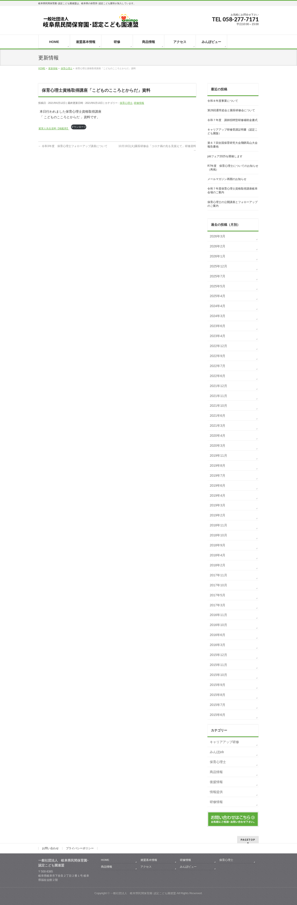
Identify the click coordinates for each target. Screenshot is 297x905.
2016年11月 (218, 615)
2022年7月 (217, 366)
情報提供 (216, 792)
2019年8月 (217, 465)
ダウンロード (78, 126)
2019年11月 (218, 455)
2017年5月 (217, 595)
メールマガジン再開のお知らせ (226, 179)
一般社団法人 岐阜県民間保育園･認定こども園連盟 (143, 893)
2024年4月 (217, 306)
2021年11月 (218, 396)
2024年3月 (217, 316)
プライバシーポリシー (80, 848)
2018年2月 (217, 565)
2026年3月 (217, 236)
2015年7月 (217, 705)
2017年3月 (217, 605)
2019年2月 (217, 515)
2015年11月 (218, 665)
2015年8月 (217, 695)
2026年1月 (217, 256)
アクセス (146, 866)
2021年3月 (217, 425)
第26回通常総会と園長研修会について (231, 110)
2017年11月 (218, 575)
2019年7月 (217, 475)
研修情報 (139, 103)
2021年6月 (217, 415)
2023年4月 (217, 336)
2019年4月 (217, 495)
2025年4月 (217, 296)
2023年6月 (217, 326)
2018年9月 (217, 545)
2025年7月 (217, 276)
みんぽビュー (188, 866)
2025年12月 (218, 266)
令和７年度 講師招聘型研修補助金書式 (232, 120)
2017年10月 (218, 585)
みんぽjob (217, 752)
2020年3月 (217, 445)
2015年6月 (217, 715)
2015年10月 (218, 675)
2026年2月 (217, 246)
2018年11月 (218, 525)
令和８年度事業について (222, 100)
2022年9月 (217, 356)
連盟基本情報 (148, 860)
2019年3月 (217, 505)
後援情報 (216, 782)
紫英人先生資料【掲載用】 (54, 128)
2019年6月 (217, 485)
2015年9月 (217, 685)
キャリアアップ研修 (224, 742)
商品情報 (216, 772)
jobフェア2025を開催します (224, 156)
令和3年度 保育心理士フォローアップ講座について (72, 146)
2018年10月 (218, 535)
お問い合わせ (50, 848)
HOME (105, 860)
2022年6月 (217, 376)
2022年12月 (218, 346)
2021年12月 (218, 386)
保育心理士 (126, 103)
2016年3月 (217, 645)
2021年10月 (218, 405)
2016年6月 (217, 635)
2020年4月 (217, 435)
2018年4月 (217, 555)
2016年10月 (218, 625)
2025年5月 (217, 286)
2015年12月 (218, 655)
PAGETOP (248, 839)
